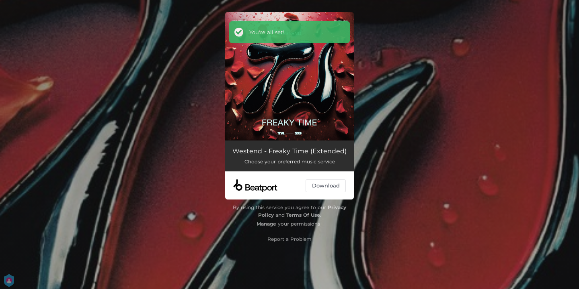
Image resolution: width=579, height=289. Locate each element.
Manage (266, 224)
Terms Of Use (303, 215)
